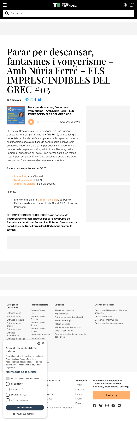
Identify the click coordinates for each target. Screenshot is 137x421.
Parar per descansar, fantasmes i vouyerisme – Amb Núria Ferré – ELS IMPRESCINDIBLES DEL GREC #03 (51, 111)
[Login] (125, 5)
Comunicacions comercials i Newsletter (53, 407)
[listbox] (38, 343)
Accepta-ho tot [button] (25, 407)
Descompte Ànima (103, 316)
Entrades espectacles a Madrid (69, 317)
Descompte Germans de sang (109, 323)
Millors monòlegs (63, 320)
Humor (79, 394)
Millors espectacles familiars (68, 327)
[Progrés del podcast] (47, 122)
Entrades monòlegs (16, 338)
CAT (132, 3)
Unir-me (111, 395)
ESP (131, 6)
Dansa (78, 403)
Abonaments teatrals (64, 310)
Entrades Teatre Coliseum (37, 317)
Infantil (79, 398)
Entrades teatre (14, 313)
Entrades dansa (14, 316)
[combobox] (71, 13)
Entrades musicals (15, 320)
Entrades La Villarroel (40, 334)
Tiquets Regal (61, 313)
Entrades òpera (14, 329)
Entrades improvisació (13, 334)
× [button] (43, 343)
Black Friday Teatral (64, 330)
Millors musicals (62, 324)
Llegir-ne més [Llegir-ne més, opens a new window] (11, 367)
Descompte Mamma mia (106, 320)
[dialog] (25, 379)
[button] (25, 372)
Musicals (80, 389)
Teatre (78, 384)
